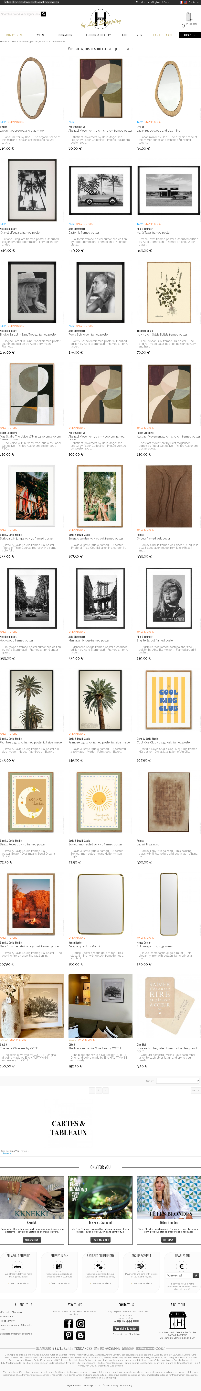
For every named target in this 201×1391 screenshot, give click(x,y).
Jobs (2, 1329)
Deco (13, 41)
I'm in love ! (168, 1240)
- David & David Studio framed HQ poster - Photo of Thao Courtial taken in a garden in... (98, 546)
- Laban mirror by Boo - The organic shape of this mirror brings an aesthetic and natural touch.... (31, 140)
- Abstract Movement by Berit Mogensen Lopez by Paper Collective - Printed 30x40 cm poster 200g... (100, 140)
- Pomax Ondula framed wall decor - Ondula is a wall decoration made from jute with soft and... (168, 547)
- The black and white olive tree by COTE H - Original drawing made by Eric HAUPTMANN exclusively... (99, 1057)
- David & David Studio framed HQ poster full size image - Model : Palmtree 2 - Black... (30, 750)
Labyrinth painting (148, 844)
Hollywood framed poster (16, 640)
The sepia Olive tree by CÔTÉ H (20, 1048)
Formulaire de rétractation (126, 1334)
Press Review (7, 1320)
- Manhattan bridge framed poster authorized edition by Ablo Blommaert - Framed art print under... (99, 649)
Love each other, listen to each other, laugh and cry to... (167, 1050)
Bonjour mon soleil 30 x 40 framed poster (95, 844)
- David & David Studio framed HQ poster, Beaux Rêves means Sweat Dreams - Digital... (30, 853)
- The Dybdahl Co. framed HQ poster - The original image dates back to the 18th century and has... (167, 343)
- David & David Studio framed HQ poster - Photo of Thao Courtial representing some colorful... (29, 547)
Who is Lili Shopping (11, 1312)
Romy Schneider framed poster (89, 334)
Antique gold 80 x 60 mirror (86, 946)
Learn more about (19, 1283)
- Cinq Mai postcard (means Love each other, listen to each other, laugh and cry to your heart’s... (167, 1057)
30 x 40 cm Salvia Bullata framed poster (162, 334)
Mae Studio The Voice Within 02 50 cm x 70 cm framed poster (30, 438)
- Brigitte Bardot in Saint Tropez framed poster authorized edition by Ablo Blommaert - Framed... (31, 343)
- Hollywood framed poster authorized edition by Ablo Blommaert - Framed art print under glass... (31, 649)
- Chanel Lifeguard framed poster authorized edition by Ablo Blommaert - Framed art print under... (30, 241)
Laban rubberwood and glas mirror (22, 130)
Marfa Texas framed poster (153, 232)
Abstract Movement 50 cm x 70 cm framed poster (168, 436)
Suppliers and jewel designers (16, 1333)
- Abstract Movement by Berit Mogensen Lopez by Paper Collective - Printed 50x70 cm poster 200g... (168, 445)
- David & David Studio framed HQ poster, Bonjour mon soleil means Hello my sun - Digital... (97, 853)
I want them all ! (100, 1240)
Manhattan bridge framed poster (89, 640)
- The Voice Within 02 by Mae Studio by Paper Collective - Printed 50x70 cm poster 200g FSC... (31, 445)
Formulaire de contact (126, 1328)
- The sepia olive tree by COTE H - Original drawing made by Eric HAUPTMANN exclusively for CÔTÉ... (29, 1057)
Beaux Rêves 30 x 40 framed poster (22, 844)
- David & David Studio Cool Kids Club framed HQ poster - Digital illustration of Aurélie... (168, 750)
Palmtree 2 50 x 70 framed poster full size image (31, 742)
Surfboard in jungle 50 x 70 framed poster (26, 538)
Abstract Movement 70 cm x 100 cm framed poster (96, 438)
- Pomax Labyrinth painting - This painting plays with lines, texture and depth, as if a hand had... (168, 853)
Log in (145, 2)
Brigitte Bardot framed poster (155, 640)
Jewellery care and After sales (16, 1325)
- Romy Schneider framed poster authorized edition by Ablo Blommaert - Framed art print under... (99, 343)
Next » (195, 1090)
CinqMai (14, 1151)
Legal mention (73, 1385)
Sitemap (88, 1385)
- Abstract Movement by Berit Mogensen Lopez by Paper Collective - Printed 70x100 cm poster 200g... (98, 445)
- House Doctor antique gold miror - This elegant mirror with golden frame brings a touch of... (96, 955)
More (6, 1153)
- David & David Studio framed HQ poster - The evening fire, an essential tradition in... (32, 954)
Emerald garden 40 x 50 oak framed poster (96, 538)
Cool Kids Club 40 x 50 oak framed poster (164, 742)
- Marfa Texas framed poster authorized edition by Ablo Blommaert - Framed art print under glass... (168, 241)
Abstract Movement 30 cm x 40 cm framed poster (100, 130)
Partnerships (6, 1316)
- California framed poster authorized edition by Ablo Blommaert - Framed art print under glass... (98, 241)
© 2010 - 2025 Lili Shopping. (118, 1385)
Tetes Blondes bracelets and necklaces (31, 2)
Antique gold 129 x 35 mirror (155, 946)
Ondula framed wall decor (153, 538)
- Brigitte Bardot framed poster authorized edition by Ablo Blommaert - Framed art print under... (167, 649)
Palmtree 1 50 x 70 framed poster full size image (99, 742)
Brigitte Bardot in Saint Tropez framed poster (28, 334)
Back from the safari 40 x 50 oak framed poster (29, 946)
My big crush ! (32, 1240)
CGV (97, 1385)
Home (3, 41)
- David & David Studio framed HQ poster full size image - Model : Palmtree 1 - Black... (98, 750)
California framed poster (84, 232)
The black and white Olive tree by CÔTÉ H (95, 1048)
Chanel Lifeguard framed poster (20, 232)
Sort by (150, 1081)
